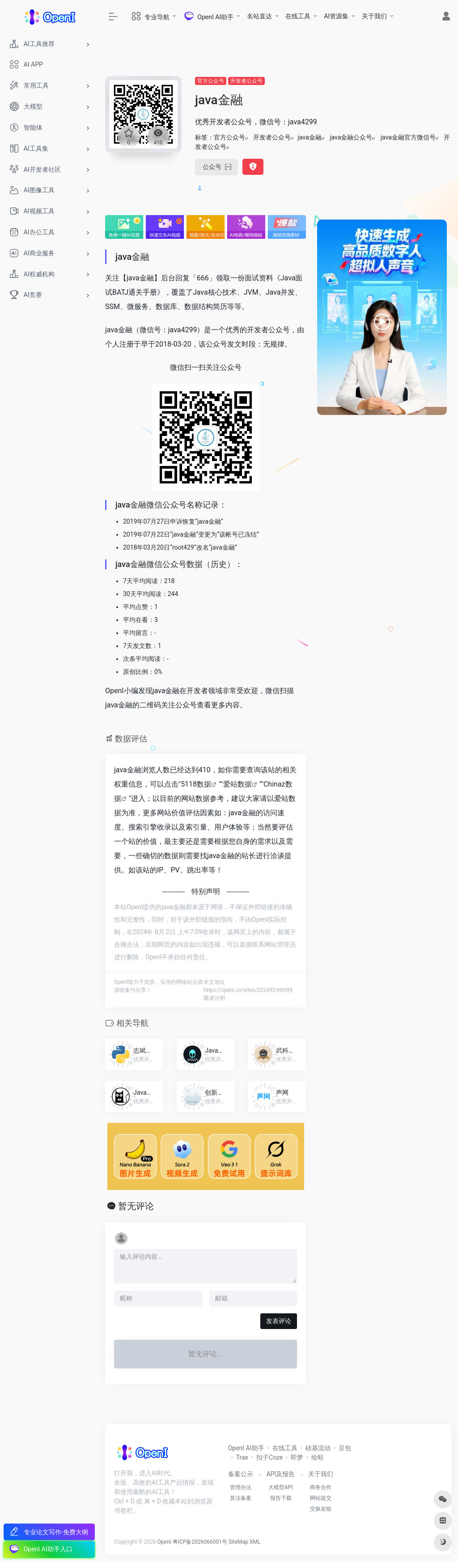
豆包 (345, 1448)
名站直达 (259, 16)
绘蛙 (317, 1457)
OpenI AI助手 (246, 1448)
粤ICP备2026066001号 (200, 1542)
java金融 (309, 137)
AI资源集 (336, 16)
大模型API (280, 1487)
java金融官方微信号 (408, 137)
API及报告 (281, 1473)
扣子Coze (269, 1457)
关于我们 (374, 16)
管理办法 (240, 1487)
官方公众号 (210, 81)
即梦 (297, 1457)
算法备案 (240, 1498)
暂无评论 (136, 1206)
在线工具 (297, 16)
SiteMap (238, 1542)
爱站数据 (237, 784)
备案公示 (240, 1473)
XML (255, 1542)
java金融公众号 (351, 137)
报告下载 (281, 1498)
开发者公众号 (246, 81)
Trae (242, 1457)
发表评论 (278, 1321)
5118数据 (196, 784)
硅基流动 (318, 1448)
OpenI (164, 1542)
